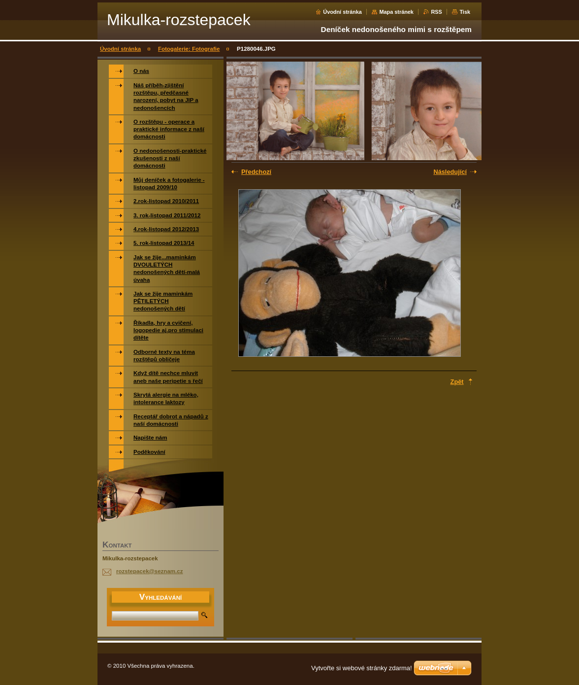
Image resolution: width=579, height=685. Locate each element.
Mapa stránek (396, 12)
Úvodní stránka (342, 12)
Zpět (457, 381)
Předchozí (256, 171)
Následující (450, 171)
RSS (436, 12)
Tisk (464, 12)
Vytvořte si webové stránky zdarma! (361, 668)
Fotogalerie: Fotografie (189, 49)
